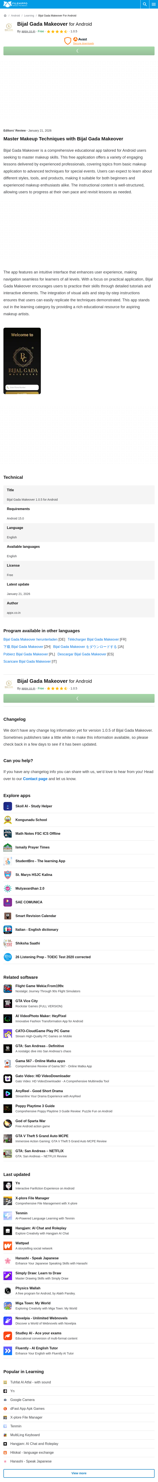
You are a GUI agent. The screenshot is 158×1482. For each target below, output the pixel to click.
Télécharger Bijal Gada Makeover (93, 639)
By (26, 31)
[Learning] (29, 16)
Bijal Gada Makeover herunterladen (30, 639)
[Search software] (145, 4)
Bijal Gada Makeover (54, 24)
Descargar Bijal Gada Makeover (82, 654)
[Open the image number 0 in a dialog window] (22, 361)
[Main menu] (153, 4)
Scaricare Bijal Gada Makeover (27, 661)
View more (79, 1473)
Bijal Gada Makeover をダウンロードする (85, 647)
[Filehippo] (15, 4)
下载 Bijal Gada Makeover (23, 647)
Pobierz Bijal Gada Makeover (25, 654)
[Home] (5, 16)
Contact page (35, 779)
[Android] (15, 16)
